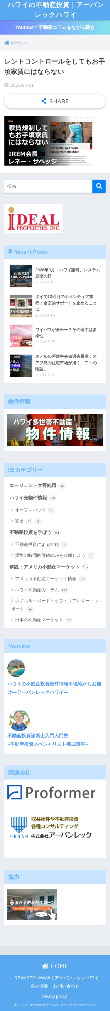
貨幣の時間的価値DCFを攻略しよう (55, 555)
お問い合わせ (66, 986)
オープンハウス (35, 510)
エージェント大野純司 (37, 485)
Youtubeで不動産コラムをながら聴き (55, 27)
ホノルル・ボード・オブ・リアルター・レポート (55, 605)
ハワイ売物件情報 (32, 498)
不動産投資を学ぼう (35, 532)
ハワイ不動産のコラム (41, 590)
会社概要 (39, 986)
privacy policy (54, 996)
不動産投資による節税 (41, 544)
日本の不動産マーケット (43, 620)
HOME (55, 966)
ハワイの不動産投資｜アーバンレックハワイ (55, 10)
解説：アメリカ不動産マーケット (49, 567)
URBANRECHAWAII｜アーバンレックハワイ (55, 978)
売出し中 (28, 521)
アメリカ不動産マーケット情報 (50, 579)
